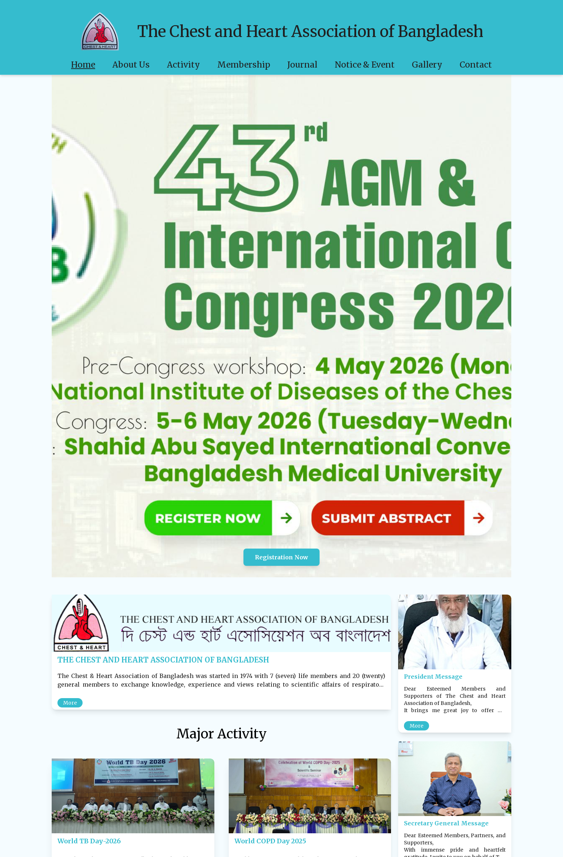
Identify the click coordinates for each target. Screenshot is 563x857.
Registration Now (281, 557)
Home (83, 64)
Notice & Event (365, 64)
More (70, 703)
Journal (302, 64)
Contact (476, 64)
